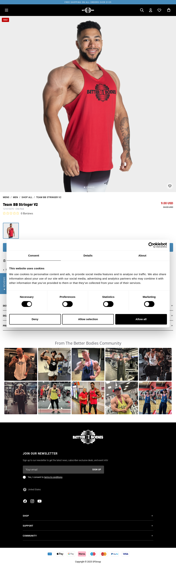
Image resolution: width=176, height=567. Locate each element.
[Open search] (142, 10)
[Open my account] (150, 10)
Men (15, 197)
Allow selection (88, 319)
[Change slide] (84, 187)
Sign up (96, 469)
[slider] (88, 104)
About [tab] (142, 255)
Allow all (141, 319)
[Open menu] (6, 10)
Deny (35, 319)
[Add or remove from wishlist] (170, 186)
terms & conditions (53, 477)
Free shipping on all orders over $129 (88, 2)
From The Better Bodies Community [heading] (88, 343)
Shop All (27, 197)
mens (6, 197)
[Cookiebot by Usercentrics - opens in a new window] (151, 245)
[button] (20, 364)
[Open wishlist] (159, 10)
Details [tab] (88, 255)
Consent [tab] (33, 255)
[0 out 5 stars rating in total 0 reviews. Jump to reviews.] (18, 213)
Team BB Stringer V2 (48, 197)
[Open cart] (168, 10)
